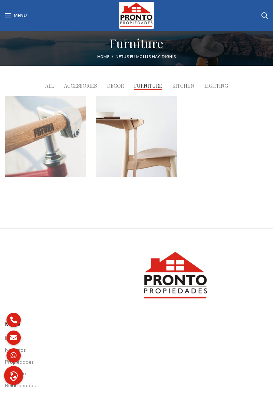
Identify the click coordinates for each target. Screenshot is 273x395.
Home (103, 56)
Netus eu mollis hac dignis (146, 56)
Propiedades (19, 362)
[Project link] (45, 136)
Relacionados (20, 385)
